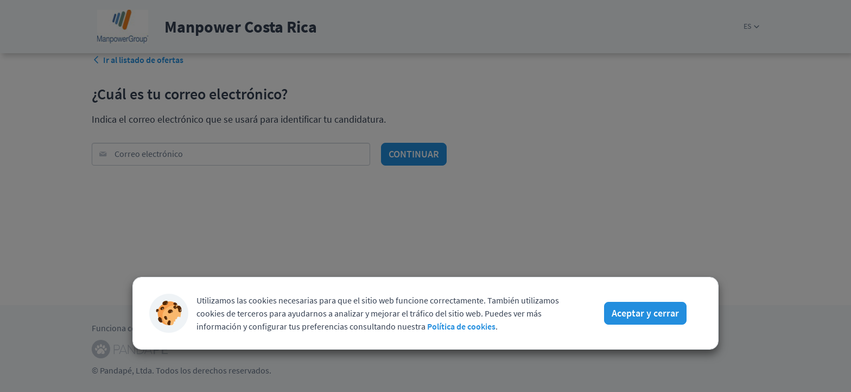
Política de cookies (461, 322)
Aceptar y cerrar (645, 309)
